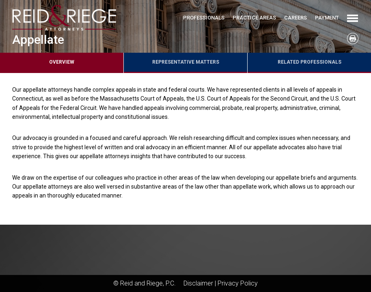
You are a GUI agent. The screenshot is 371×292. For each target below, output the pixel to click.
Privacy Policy (238, 283)
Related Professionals (309, 62)
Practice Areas (254, 18)
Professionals (203, 18)
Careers (295, 18)
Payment (327, 18)
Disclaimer (198, 283)
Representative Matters (185, 62)
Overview (61, 62)
